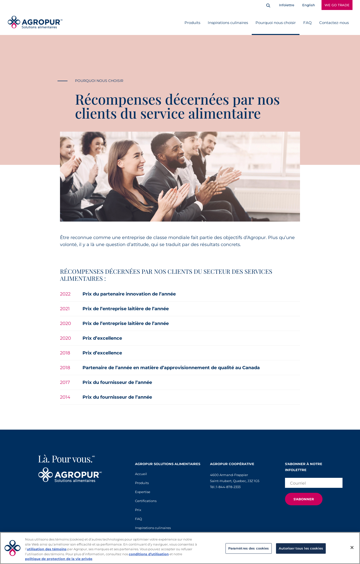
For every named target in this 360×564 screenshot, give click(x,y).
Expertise (142, 492)
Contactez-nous (334, 22)
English (308, 5)
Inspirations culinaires (228, 22)
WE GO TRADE (337, 5)
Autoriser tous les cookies (301, 548)
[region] (180, 548)
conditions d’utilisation (149, 554)
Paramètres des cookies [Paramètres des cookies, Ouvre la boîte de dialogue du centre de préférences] (248, 548)
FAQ (307, 22)
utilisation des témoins (46, 549)
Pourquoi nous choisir (276, 22)
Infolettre (286, 5)
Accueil (141, 474)
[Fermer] (352, 547)
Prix (138, 510)
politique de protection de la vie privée (58, 559)
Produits (192, 22)
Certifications (145, 501)
